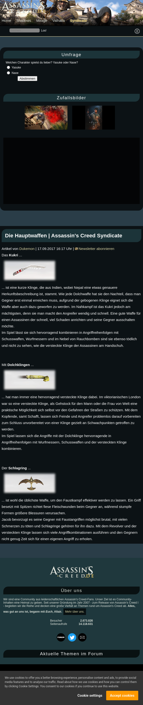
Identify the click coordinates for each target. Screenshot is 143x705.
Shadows (23, 20)
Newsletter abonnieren (94, 249)
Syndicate (78, 20)
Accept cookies (122, 695)
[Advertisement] (73, 171)
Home (6, 20)
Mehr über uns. (74, 611)
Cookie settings (89, 695)
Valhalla (58, 20)
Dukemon (26, 249)
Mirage (41, 20)
